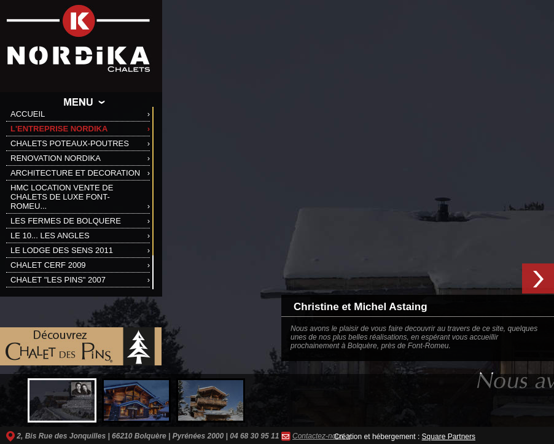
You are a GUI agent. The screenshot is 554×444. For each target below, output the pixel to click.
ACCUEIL (27, 114)
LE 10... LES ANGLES (50, 235)
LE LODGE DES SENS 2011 (61, 250)
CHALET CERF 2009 (48, 265)
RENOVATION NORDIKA (55, 158)
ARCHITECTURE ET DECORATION (75, 172)
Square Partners (448, 436)
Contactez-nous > (321, 436)
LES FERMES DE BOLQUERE (65, 220)
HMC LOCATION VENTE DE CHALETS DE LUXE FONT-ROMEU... (61, 197)
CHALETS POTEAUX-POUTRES (69, 143)
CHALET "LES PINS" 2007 (58, 279)
